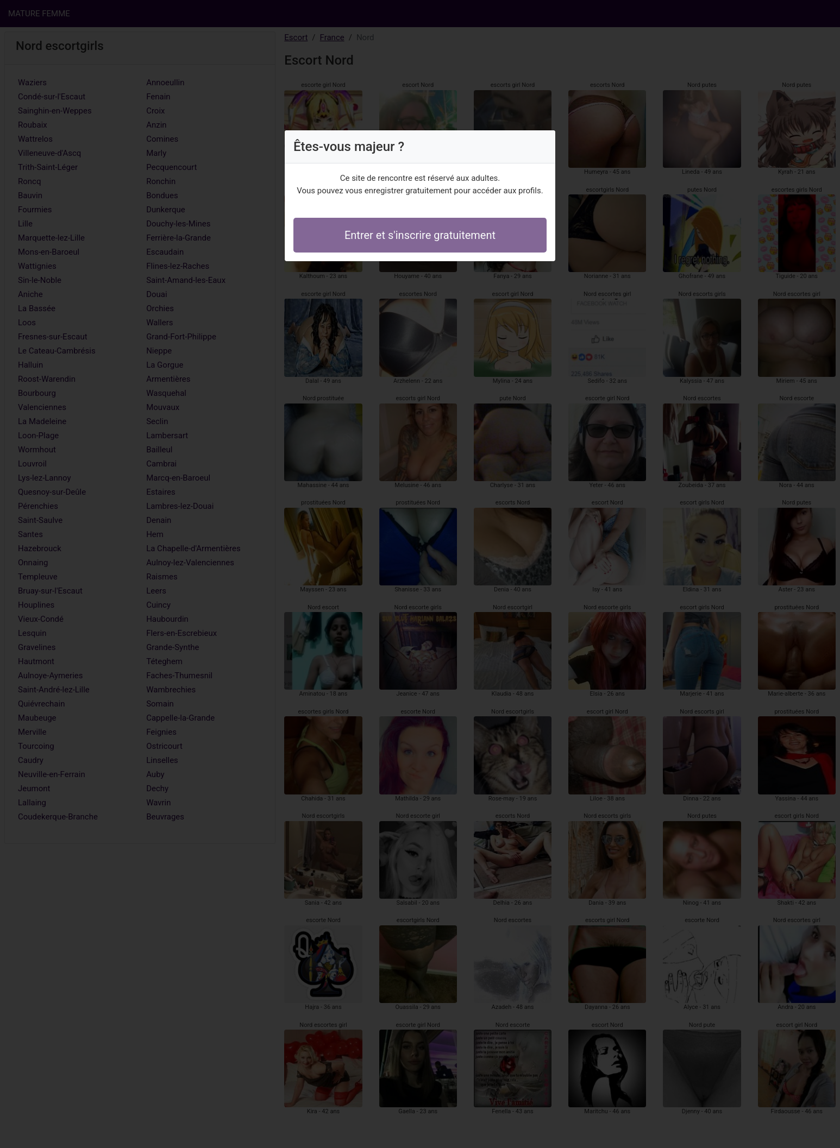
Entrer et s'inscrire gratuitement (420, 235)
